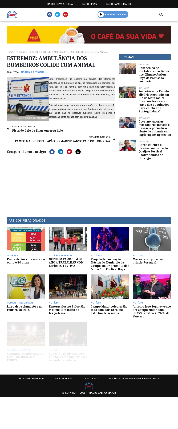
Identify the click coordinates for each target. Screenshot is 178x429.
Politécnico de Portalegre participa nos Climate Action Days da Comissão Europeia (154, 74)
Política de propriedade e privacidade (134, 378)
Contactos (91, 378)
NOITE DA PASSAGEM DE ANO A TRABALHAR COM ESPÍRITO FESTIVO (66, 262)
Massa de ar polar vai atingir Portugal (148, 260)
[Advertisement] (61, 186)
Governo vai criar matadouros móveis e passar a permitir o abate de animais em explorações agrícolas (155, 128)
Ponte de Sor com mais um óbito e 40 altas (26, 260)
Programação (64, 378)
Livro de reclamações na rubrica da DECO (24, 308)
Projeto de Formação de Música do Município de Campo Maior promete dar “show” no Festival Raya (110, 264)
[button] (52, 151)
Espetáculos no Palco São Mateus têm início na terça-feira (67, 310)
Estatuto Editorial (31, 378)
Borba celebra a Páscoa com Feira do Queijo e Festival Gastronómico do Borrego (153, 151)
